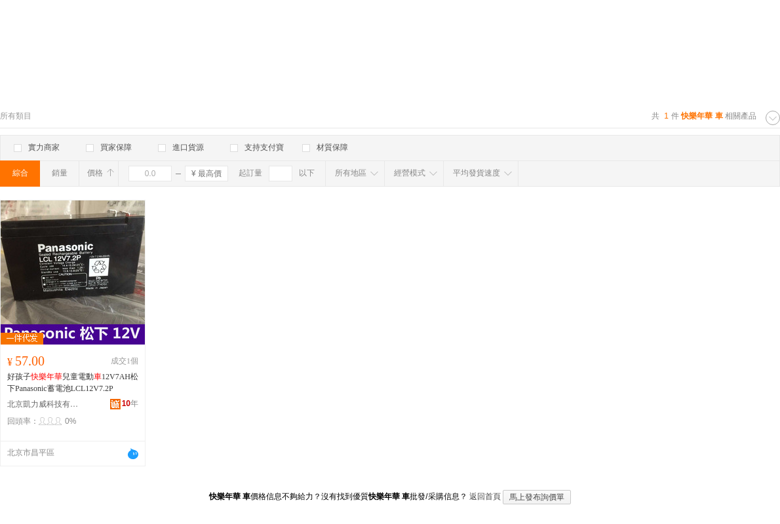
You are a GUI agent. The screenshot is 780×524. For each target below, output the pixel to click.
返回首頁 (485, 496)
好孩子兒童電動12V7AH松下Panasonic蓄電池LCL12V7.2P (72, 382)
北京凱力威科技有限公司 (43, 404)
